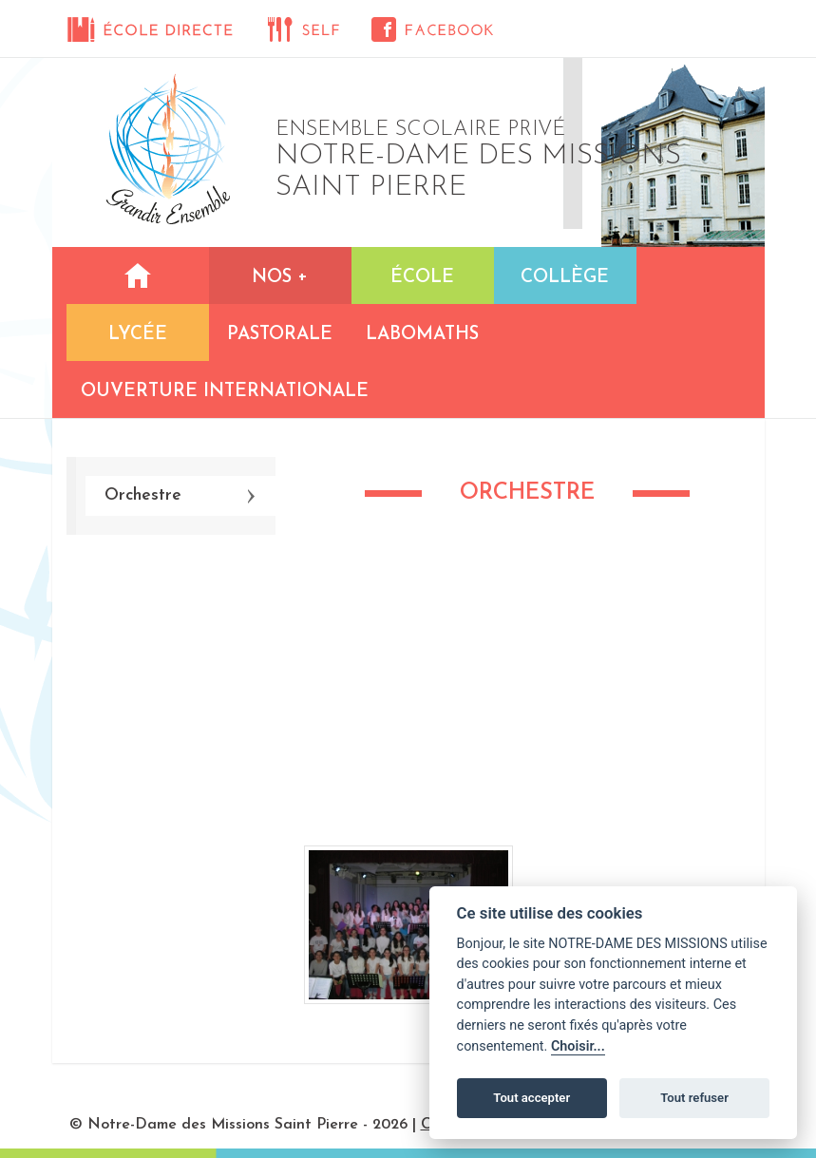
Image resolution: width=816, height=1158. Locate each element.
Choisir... (578, 1046)
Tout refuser (694, 1098)
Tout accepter (531, 1098)
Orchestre (142, 495)
